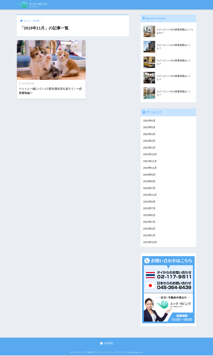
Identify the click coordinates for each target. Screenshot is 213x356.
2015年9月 (149, 202)
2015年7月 (149, 208)
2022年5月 (149, 127)
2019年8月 (149, 181)
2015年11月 (150, 195)
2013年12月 (150, 242)
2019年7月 (149, 188)
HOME (106, 344)
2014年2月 (149, 229)
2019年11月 (150, 168)
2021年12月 (150, 154)
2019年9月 (149, 174)
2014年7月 (149, 222)
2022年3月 (149, 134)
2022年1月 (149, 147)
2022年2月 (149, 141)
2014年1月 (149, 236)
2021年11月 (150, 161)
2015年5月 (149, 215)
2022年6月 (149, 120)
